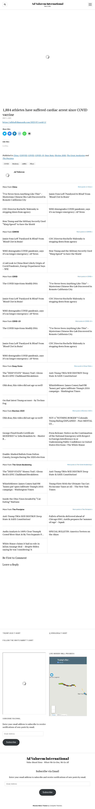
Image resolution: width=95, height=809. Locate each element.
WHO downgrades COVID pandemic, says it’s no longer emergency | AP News (69, 210)
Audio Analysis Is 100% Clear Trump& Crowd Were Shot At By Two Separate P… (23, 533)
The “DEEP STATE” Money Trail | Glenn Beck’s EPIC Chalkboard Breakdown (23, 374)
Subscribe (11, 742)
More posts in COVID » (85, 276)
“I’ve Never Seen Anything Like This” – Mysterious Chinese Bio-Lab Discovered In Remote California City (24, 196)
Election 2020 (60, 155)
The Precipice (8, 158)
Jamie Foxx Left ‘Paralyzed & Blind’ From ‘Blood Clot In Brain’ (69, 195)
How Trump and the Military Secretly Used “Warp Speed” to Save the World (24, 223)
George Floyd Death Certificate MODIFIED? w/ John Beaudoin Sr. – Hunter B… (24, 435)
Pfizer (32, 164)
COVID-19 (39, 155)
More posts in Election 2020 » (82, 411)
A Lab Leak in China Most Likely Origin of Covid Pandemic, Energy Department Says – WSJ (24, 265)
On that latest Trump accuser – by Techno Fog (24, 402)
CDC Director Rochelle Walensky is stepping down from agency (20, 210)
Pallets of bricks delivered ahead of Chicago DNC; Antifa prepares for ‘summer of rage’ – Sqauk (70, 519)
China (15, 155)
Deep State (49, 155)
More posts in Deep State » (83, 366)
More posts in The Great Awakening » (79, 464)
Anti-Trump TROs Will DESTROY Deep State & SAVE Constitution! (68, 374)
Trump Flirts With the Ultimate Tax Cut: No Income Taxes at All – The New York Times (69, 486)
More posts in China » (85, 187)
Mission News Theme (40, 806)
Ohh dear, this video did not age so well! (23, 385)
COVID (31, 155)
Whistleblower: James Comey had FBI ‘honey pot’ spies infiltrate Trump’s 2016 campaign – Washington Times (69, 388)
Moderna (15, 164)
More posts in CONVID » (84, 232)
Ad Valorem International (47, 3)
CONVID (23, 155)
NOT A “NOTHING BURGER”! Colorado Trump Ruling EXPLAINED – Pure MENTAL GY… (70, 420)
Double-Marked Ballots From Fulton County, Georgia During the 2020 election (24, 456)
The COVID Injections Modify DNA (20, 283)
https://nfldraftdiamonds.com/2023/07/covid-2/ (24, 122)
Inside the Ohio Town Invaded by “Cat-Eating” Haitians (22, 500)
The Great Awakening (76, 155)
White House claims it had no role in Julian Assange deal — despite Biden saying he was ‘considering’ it (21, 546)
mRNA (24, 164)
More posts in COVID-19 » (83, 321)
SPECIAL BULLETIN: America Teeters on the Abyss (69, 533)
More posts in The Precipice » (82, 509)
